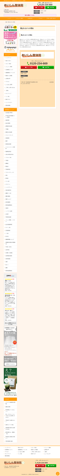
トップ (9, 18)
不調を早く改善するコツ (10, 421)
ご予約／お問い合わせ (51, 18)
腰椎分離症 (8, 196)
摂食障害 (7, 138)
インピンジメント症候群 (10, 148)
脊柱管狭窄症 (8, 190)
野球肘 (7, 178)
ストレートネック (9, 135)
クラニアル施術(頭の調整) (10, 403)
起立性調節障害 (9, 224)
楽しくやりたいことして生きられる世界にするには (10, 416)
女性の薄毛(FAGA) (9, 154)
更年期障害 (8, 202)
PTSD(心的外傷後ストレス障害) (10, 116)
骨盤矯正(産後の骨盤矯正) (10, 243)
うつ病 (7, 233)
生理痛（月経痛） (9, 252)
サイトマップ (8, 93)
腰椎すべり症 (8, 193)
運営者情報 (8, 105)
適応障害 (7, 120)
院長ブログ (8, 99)
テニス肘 (7, 181)
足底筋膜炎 (8, 230)
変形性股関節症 (9, 270)
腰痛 (6, 267)
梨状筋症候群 (8, 144)
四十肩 (7, 236)
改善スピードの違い (10, 424)
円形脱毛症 (8, 169)
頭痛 (6, 261)
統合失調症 (8, 123)
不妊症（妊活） (9, 246)
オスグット (8, 184)
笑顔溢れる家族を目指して (10, 437)
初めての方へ (8, 60)
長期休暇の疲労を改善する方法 (10, 428)
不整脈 (7, 129)
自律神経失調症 (9, 255)
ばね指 (7, 214)
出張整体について (9, 69)
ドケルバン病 (8, 157)
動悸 (6, 141)
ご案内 (7, 90)
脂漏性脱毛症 (8, 151)
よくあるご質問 (9, 84)
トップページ (8, 57)
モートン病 (8, 227)
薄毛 (6, 175)
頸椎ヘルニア (8, 199)
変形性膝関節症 (9, 205)
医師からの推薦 (9, 75)
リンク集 (7, 96)
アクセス (40, 18)
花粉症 (7, 208)
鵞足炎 (7, 166)
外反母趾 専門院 (9, 112)
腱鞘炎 (7, 163)
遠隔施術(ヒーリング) (10, 72)
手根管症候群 (8, 217)
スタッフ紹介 (8, 63)
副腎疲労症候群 (9, 126)
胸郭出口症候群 (9, 132)
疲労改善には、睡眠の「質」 (10, 433)
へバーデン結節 (9, 211)
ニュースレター (9, 102)
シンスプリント (9, 187)
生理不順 (7, 249)
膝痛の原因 (8, 406)
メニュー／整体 (19, 18)
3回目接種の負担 (9, 441)
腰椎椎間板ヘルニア (10, 239)
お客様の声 (30, 18)
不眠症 (7, 160)
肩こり (7, 264)
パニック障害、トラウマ (10, 220)
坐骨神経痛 (8, 258)
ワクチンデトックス (10, 172)
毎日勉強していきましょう (10, 410)
